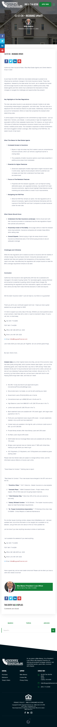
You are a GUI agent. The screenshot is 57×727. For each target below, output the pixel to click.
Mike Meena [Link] (23, 674)
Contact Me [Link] (23, 677)
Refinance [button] (5, 677)
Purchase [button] (5, 674)
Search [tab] (10, 623)
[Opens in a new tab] (2, 36)
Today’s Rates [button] (6, 680)
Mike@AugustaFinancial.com (18, 339)
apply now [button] (45, 4)
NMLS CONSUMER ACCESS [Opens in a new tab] (34, 702)
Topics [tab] (28, 623)
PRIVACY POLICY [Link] (19, 702)
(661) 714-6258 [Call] (31, 4)
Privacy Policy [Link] (24, 680)
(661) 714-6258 (32, 588)
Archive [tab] (47, 623)
